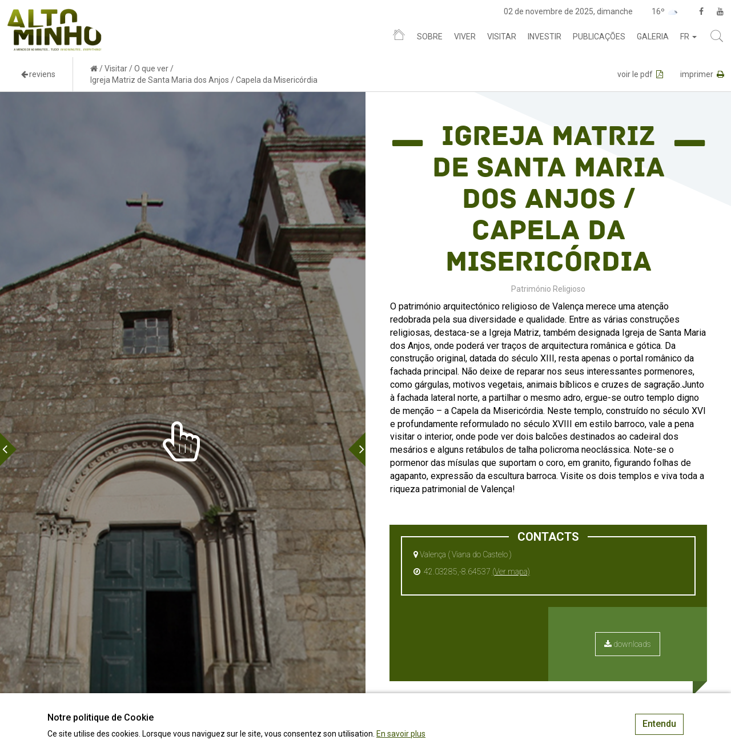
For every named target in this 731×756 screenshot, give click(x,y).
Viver (465, 36)
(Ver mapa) (511, 571)
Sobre (430, 36)
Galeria (653, 36)
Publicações (599, 36)
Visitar (501, 36)
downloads (627, 644)
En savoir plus (400, 733)
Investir (544, 36)
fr (688, 36)
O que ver (151, 68)
